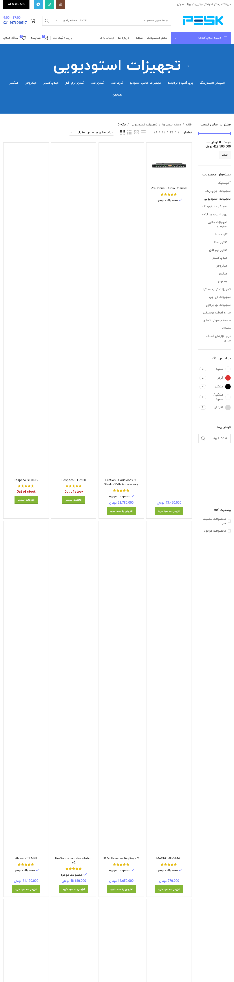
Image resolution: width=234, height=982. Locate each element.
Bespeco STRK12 (26, 480)
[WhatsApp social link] (49, 4)
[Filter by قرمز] (219, 378)
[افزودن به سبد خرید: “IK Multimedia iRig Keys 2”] (121, 889)
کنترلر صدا (220, 242)
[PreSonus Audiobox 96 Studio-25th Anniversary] (121, 311)
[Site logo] (203, 20)
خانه (189, 125)
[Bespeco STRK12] (26, 311)
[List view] (143, 133)
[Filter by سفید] (219, 369)
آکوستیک (224, 183)
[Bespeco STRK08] (74, 311)
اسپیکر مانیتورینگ (214, 207)
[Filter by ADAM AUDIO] (223, 449)
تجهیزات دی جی (220, 297)
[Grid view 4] (122, 133)
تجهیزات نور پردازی (218, 305)
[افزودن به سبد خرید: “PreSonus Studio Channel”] (169, 511)
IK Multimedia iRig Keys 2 (121, 859)
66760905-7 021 (15, 23)
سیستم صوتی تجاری (217, 321)
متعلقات (225, 328)
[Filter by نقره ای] (219, 407)
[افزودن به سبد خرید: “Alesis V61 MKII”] (26, 889)
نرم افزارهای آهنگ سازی (218, 338)
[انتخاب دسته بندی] (71, 20)
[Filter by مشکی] (219, 387)
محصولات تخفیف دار (214, 521)
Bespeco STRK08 (74, 480)
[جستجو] (106, 21)
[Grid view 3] (129, 133)
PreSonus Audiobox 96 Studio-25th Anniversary (121, 482)
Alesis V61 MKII (26, 859)
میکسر (223, 274)
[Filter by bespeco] (223, 493)
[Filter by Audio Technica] (223, 482)
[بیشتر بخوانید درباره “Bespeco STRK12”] (26, 500)
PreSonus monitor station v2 (73, 861)
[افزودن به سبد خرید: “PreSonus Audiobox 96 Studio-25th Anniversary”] (121, 511)
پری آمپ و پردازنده (214, 214)
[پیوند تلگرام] (38, 4)
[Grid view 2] (136, 133)
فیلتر (225, 155)
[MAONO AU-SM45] (169, 689)
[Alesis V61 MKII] (26, 689)
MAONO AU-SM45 (168, 859)
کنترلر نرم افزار (218, 250)
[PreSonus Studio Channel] (169, 165)
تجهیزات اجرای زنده (218, 191)
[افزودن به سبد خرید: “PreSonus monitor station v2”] (73, 889)
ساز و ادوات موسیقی (217, 313)
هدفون (222, 281)
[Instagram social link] (60, 4)
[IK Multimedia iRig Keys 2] (121, 689)
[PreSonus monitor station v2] (74, 689)
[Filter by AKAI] (223, 460)
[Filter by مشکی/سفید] (219, 397)
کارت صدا (221, 234)
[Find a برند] (214, 438)
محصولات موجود (215, 531)
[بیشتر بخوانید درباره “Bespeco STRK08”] (73, 500)
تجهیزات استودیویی (217, 199)
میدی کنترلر (219, 258)
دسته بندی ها (171, 125)
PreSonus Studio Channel (169, 188)
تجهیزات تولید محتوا (217, 289)
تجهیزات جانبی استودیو (217, 224)
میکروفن (221, 266)
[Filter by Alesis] (223, 471)
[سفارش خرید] (91, 133)
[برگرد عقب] (186, 66)
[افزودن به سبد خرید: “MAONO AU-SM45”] (169, 889)
